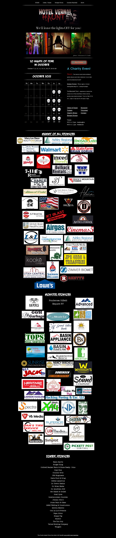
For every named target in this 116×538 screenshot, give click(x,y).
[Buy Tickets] (78, 62)
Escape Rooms (72, 84)
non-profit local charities (71, 535)
